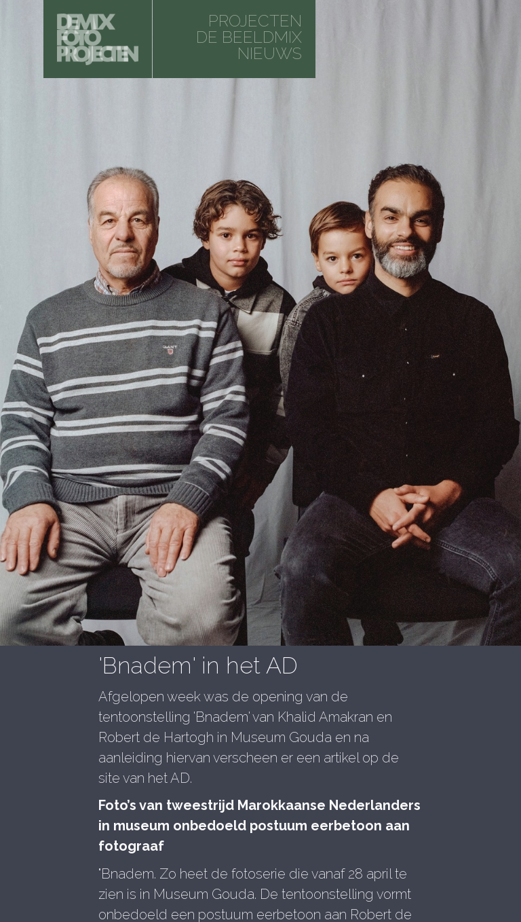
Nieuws (269, 53)
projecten (255, 21)
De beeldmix (249, 37)
